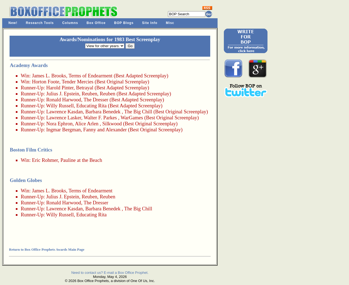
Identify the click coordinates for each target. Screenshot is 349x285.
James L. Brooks (49, 75)
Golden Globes (26, 180)
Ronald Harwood (63, 99)
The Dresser (95, 99)
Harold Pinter (59, 87)
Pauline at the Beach (81, 160)
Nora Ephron (59, 123)
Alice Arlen (87, 123)
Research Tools (40, 23)
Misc (170, 23)
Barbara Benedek (103, 111)
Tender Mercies (77, 81)
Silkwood (112, 123)
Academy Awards (29, 65)
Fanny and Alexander (105, 129)
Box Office (96, 23)
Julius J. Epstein (62, 93)
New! (12, 23)
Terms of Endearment (90, 75)
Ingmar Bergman (63, 129)
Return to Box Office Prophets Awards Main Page (46, 249)
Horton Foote (45, 81)
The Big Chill (138, 111)
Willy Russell (60, 105)
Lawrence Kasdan (64, 111)
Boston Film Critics (31, 150)
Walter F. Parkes (100, 117)
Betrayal (84, 87)
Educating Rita (91, 105)
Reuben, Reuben (98, 93)
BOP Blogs (124, 23)
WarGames (132, 117)
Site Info (149, 23)
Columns (70, 23)
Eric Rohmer (45, 160)
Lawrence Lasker (63, 117)
